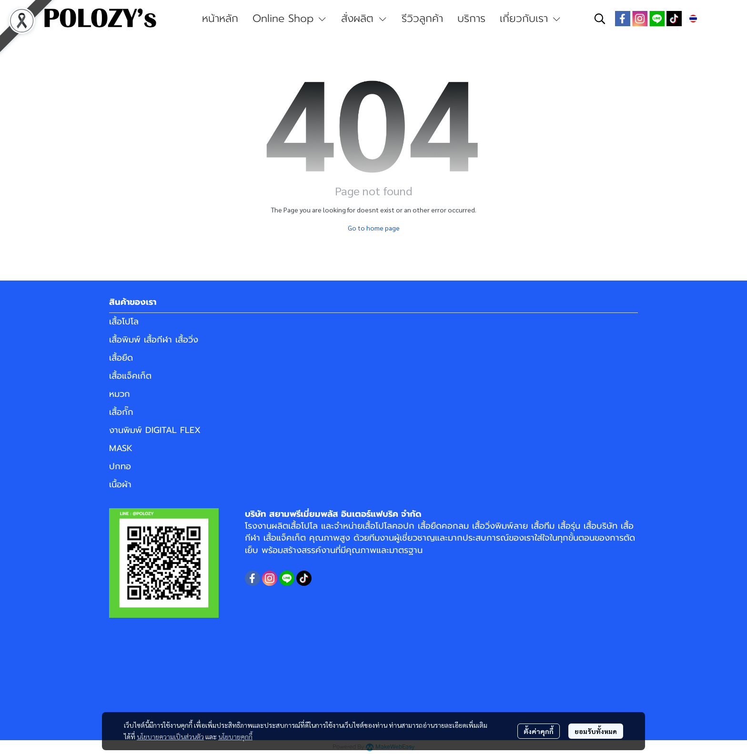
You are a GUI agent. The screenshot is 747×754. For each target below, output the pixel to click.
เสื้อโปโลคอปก (388, 526)
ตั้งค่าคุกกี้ (539, 731)
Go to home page (374, 227)
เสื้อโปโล (124, 321)
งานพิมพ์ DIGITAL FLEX (155, 430)
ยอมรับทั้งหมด (596, 731)
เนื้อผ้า (120, 484)
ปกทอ (120, 466)
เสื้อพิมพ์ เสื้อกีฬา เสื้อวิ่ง (153, 339)
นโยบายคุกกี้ (235, 736)
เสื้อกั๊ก (121, 412)
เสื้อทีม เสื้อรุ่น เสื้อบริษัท (574, 526)
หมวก (119, 394)
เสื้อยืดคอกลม (443, 526)
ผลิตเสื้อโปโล (295, 526)
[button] (600, 18)
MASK (120, 448)
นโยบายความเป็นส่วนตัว (170, 736)
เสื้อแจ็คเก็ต (130, 375)
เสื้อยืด (121, 357)
